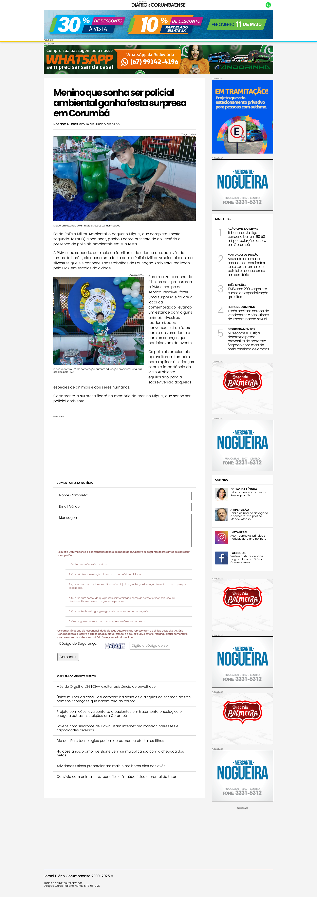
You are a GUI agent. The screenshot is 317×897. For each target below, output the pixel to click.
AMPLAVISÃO (239, 510)
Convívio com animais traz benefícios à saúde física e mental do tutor (116, 776)
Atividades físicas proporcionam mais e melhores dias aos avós (111, 765)
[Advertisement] (124, 446)
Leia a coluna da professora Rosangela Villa (249, 494)
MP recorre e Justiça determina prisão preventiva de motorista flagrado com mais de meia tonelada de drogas (248, 341)
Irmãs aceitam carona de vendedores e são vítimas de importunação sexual (248, 314)
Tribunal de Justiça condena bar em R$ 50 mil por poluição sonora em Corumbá (247, 238)
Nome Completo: (73, 495)
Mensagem (68, 517)
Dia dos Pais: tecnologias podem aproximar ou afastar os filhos (110, 740)
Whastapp (268, 5)
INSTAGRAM (238, 532)
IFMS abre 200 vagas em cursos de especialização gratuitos (248, 292)
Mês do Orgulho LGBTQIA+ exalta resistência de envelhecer (107, 686)
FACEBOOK (238, 553)
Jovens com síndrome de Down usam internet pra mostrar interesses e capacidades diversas (118, 728)
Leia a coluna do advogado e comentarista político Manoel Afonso (249, 516)
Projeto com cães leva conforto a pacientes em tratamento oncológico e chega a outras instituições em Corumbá (119, 713)
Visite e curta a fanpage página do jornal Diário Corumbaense (246, 559)
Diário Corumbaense (158, 4)
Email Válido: (69, 506)
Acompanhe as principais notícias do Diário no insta (248, 537)
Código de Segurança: (78, 643)
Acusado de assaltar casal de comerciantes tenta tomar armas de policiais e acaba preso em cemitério (246, 266)
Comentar (68, 656)
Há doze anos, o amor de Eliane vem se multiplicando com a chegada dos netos (120, 753)
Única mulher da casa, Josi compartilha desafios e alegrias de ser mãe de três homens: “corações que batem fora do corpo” (124, 699)
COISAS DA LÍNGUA (243, 489)
